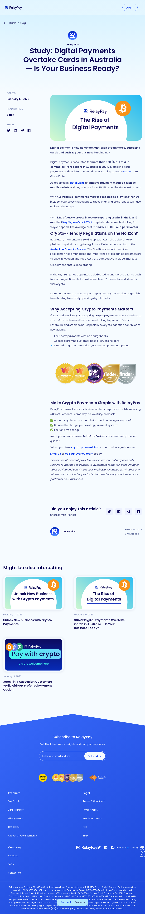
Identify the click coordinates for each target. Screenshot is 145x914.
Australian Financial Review (68, 249)
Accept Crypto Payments (22, 835)
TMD (85, 835)
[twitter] (99, 847)
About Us (13, 855)
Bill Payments (15, 818)
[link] (106, 847)
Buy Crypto (14, 801)
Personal (66, 902)
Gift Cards (13, 827)
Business (80, 902)
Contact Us (14, 872)
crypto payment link (84, 447)
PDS (85, 827)
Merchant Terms (92, 818)
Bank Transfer (16, 809)
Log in (130, 7)
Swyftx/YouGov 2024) (77, 222)
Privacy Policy (90, 809)
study (127, 171)
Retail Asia (77, 183)
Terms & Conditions (94, 801)
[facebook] (112, 847)
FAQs (11, 864)
